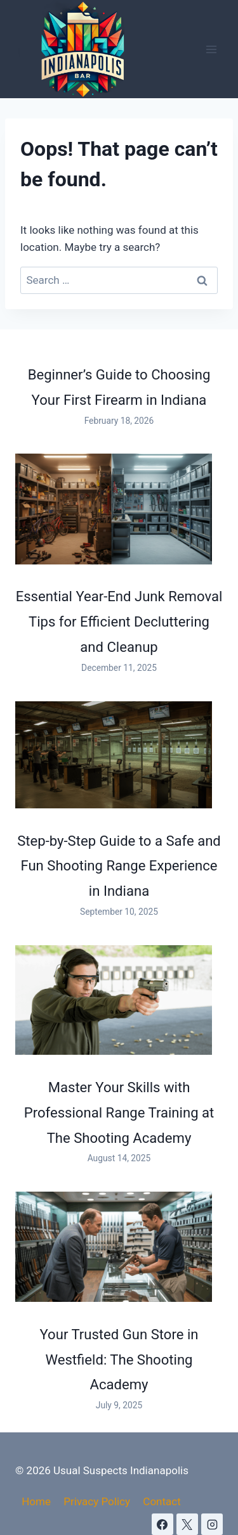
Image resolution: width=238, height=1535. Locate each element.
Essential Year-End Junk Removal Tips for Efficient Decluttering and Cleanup (119, 621)
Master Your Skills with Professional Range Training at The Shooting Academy (119, 1112)
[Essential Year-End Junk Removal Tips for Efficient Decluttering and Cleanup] (113, 509)
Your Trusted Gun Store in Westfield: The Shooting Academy (119, 1359)
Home (36, 1501)
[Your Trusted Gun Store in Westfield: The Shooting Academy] (113, 1247)
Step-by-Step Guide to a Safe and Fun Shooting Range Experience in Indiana (119, 866)
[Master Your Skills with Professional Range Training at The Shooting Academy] (113, 1000)
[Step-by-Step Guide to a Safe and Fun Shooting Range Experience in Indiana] (113, 754)
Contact (161, 1501)
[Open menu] (211, 49)
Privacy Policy (96, 1501)
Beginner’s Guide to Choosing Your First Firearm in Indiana (119, 387)
